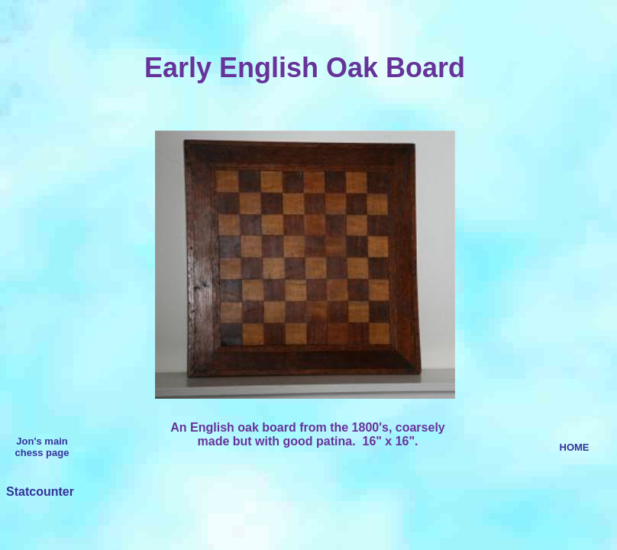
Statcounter (40, 491)
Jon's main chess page (42, 446)
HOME (575, 447)
